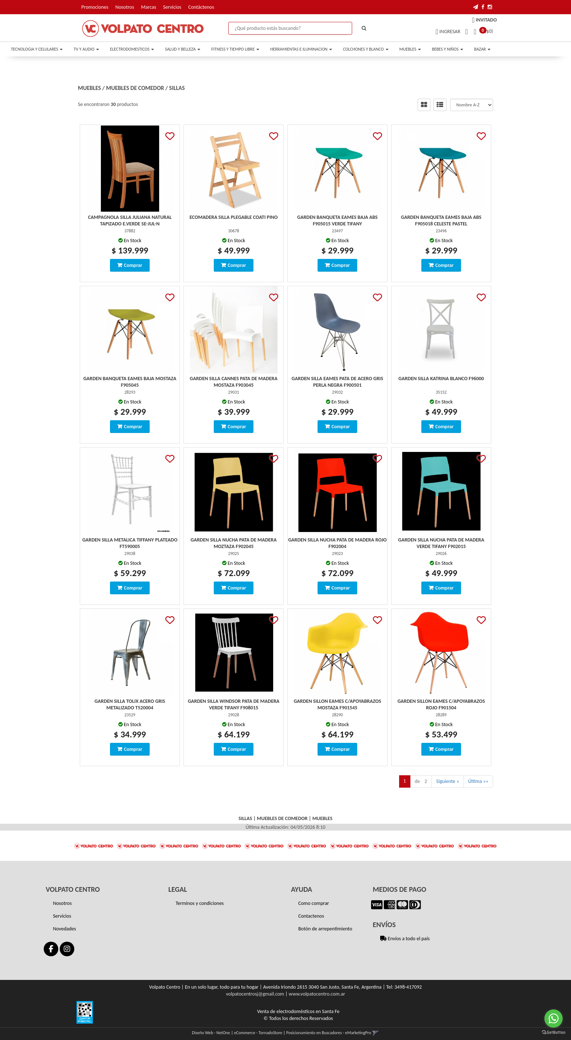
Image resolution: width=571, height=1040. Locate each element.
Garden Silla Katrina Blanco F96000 (441, 378)
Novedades (64, 929)
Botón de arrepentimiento (325, 929)
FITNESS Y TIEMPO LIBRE (235, 49)
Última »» (478, 781)
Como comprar (313, 903)
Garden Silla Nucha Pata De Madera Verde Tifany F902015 (441, 543)
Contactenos (311, 916)
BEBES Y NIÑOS (447, 49)
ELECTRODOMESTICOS (132, 49)
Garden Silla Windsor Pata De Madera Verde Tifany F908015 (234, 704)
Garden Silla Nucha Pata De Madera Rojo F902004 (337, 543)
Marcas (148, 7)
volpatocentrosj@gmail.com (255, 994)
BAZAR (482, 49)
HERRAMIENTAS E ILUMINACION (301, 49)
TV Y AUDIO (86, 49)
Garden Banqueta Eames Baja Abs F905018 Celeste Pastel (441, 220)
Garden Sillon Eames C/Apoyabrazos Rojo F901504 (441, 704)
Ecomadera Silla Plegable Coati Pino (234, 217)
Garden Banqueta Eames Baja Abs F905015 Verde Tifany (337, 220)
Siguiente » (447, 781)
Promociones (94, 7)
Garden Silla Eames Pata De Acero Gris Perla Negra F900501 (337, 381)
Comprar (133, 265)
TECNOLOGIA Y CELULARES (37, 49)
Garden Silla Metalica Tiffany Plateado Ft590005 (129, 543)
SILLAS (177, 87)
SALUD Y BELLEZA (182, 49)
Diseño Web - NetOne (211, 1032)
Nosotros (124, 7)
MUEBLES (410, 49)
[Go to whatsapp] (553, 1018)
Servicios (172, 7)
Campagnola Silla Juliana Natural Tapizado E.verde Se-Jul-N (130, 220)
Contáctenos (201, 7)
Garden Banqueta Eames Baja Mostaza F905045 (130, 381)
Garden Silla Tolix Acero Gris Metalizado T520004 (130, 704)
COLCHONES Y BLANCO (365, 49)
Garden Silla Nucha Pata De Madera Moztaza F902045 (233, 543)
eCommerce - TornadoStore (258, 1032)
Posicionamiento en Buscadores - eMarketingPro (328, 1032)
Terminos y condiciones (200, 903)
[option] (93, 846)
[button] (475, 7)
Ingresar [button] (450, 31)
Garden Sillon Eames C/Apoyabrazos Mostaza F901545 (337, 704)
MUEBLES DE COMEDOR (135, 87)
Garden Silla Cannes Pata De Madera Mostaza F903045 (233, 381)
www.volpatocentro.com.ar (317, 994)
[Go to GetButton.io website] (553, 1032)
